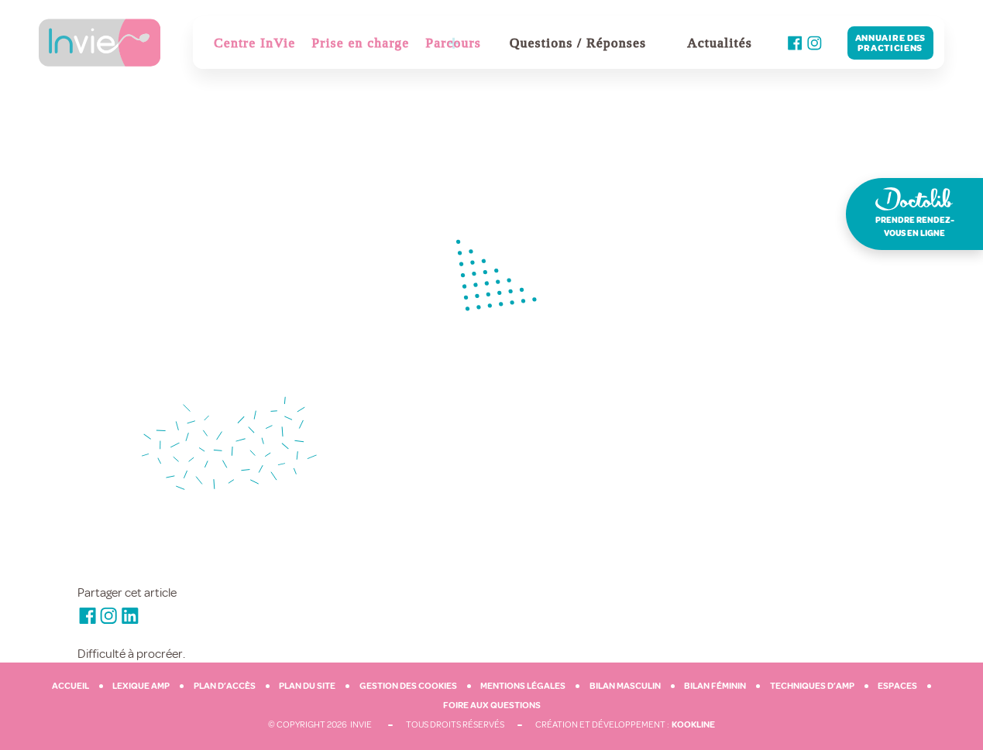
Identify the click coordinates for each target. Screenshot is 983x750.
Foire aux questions (492, 706)
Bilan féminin (715, 686)
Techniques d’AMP (812, 686)
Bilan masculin (625, 686)
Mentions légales (522, 686)
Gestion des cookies (408, 686)
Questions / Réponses (578, 43)
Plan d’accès (225, 686)
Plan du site (307, 686)
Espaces (897, 686)
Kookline (693, 725)
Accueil (70, 686)
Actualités (719, 43)
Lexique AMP (141, 686)
